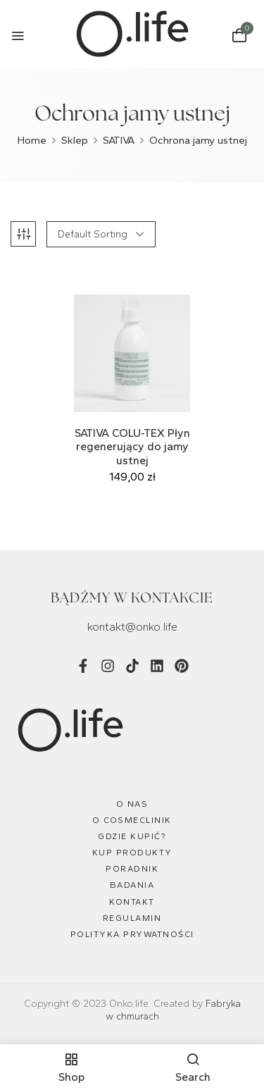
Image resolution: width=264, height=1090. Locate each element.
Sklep (74, 140)
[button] (239, 36)
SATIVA (118, 140)
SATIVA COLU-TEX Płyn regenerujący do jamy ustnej (132, 446)
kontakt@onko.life (132, 626)
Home (32, 140)
